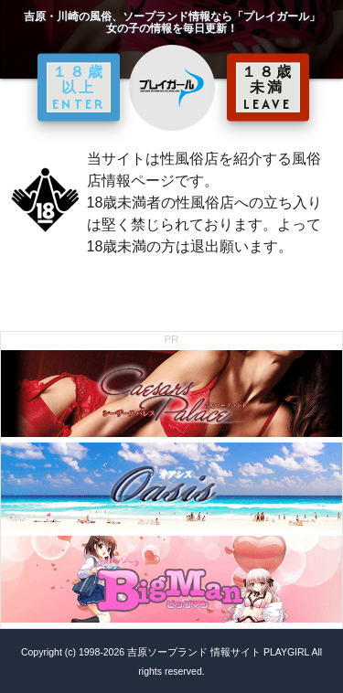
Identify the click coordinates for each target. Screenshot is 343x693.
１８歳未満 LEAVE (268, 86)
